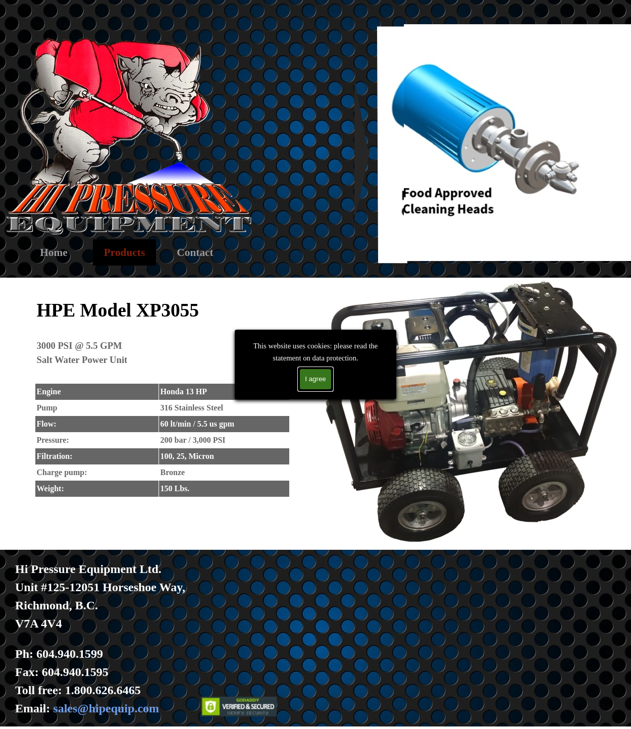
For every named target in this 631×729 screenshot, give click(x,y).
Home (54, 252)
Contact (195, 252)
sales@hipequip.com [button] (106, 708)
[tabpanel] (162, 395)
